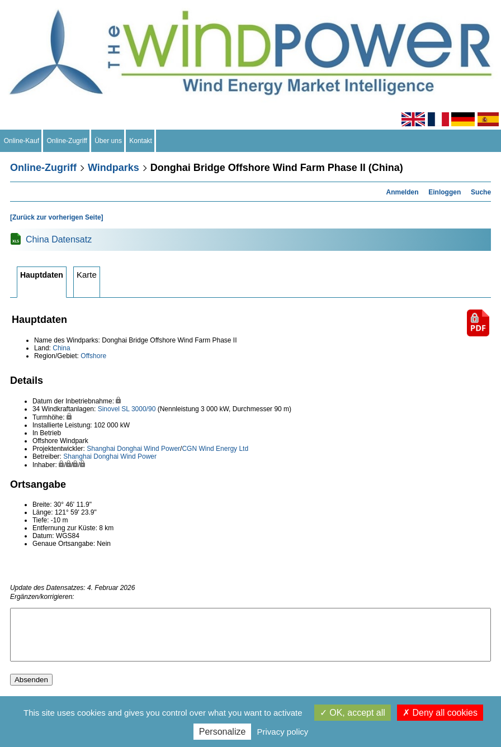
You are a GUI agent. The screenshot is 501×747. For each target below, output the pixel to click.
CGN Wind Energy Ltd (215, 449)
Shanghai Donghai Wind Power (133, 449)
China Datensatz (59, 239)
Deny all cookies (440, 712)
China (61, 348)
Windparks (113, 167)
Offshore (93, 356)
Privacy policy (283, 731)
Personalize (222, 731)
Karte (87, 274)
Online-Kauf (21, 141)
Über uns (108, 141)
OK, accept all (352, 712)
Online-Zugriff (67, 141)
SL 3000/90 (138, 409)
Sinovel (109, 409)
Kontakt (141, 141)
